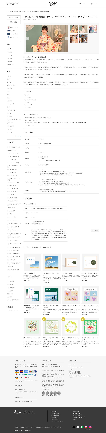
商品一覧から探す (13, 17)
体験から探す (13, 22)
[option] (47, 38)
